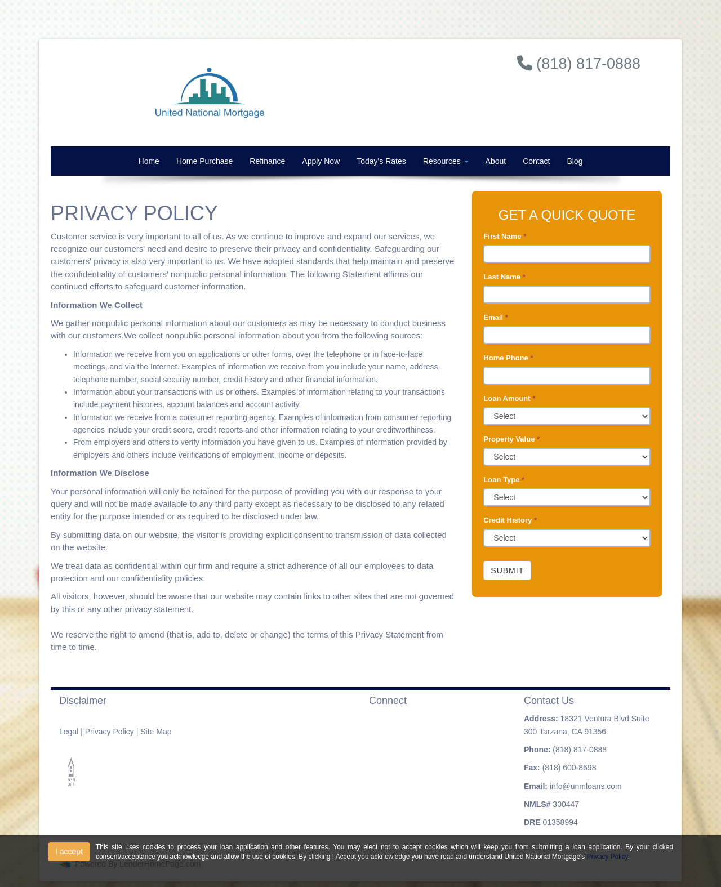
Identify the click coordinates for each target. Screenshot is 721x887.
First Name (504, 236)
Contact (536, 161)
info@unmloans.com (586, 786)
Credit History (510, 520)
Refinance (267, 161)
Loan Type (503, 479)
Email (495, 317)
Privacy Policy (109, 731)
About (496, 161)
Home (149, 161)
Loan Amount (509, 398)
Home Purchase (204, 161)
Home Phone (508, 358)
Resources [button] (446, 161)
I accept (69, 851)
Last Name (504, 277)
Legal (68, 731)
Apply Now (321, 161)
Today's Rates (381, 161)
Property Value (511, 439)
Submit (507, 570)
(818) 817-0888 (580, 749)
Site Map (155, 731)
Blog (574, 161)
